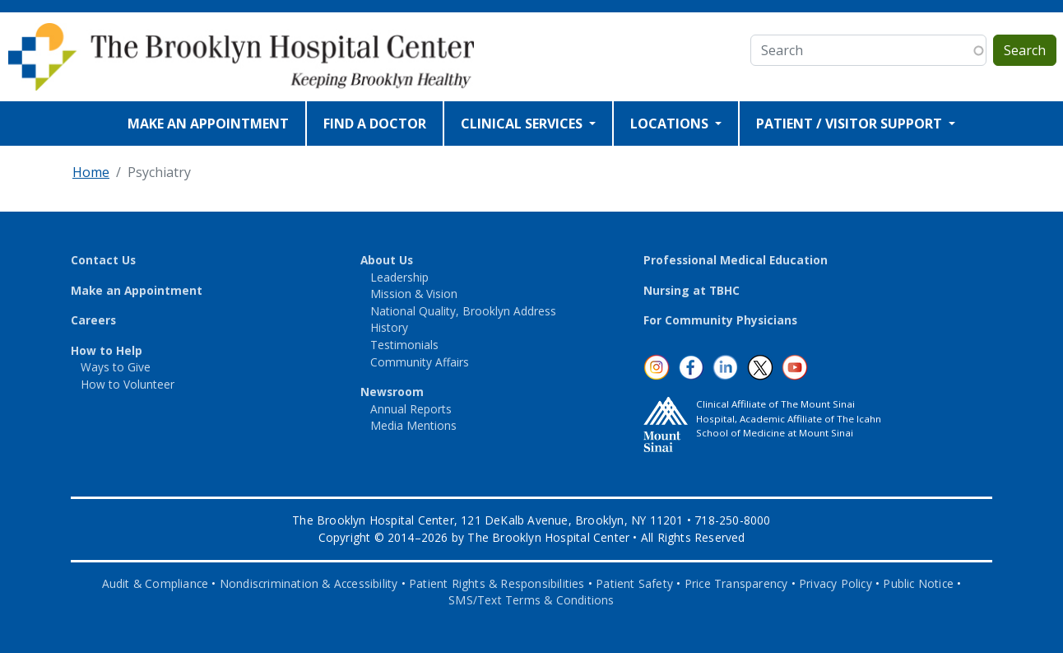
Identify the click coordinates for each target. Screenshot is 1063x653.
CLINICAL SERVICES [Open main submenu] (523, 123)
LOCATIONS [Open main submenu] (671, 123)
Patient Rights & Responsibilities (497, 583)
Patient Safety (634, 583)
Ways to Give (116, 367)
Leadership (399, 277)
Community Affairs (419, 362)
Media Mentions (413, 425)
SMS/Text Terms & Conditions (531, 600)
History (389, 327)
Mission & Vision (413, 293)
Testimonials (404, 344)
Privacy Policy (835, 583)
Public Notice (918, 583)
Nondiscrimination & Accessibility (309, 583)
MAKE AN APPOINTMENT (208, 123)
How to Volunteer (127, 384)
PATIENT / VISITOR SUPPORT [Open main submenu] (850, 123)
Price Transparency (736, 583)
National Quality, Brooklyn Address (463, 311)
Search (1025, 50)
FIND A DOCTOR (374, 123)
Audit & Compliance (155, 583)
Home (90, 172)
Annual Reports (411, 409)
